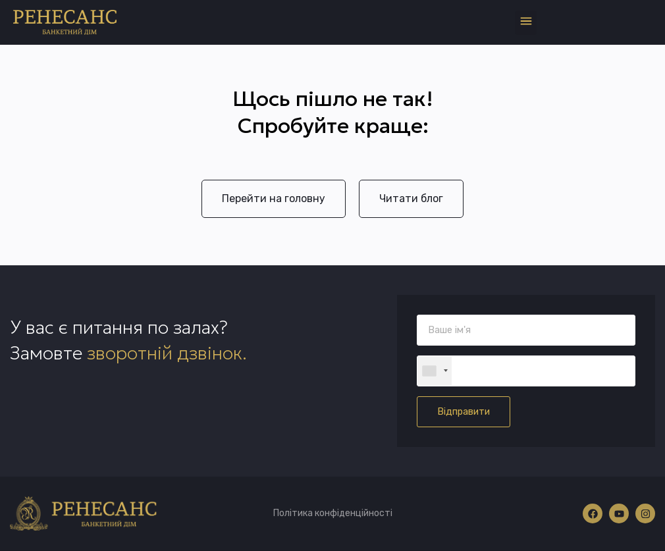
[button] (526, 23)
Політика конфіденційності (332, 513)
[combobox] (434, 371)
